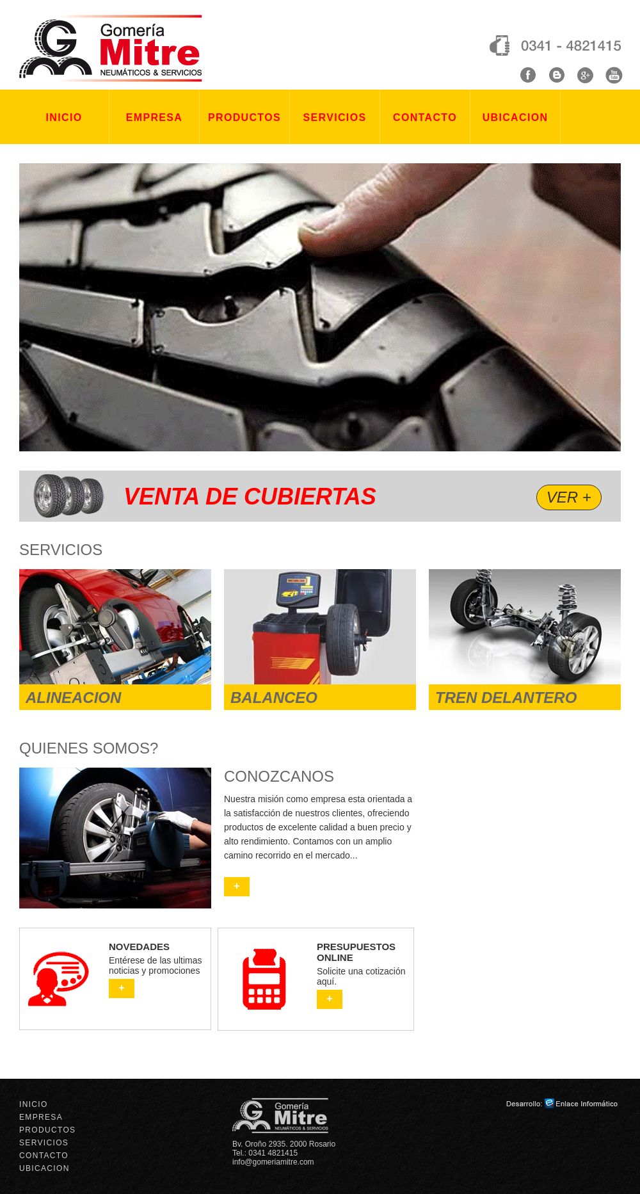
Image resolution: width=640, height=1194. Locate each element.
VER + (569, 497)
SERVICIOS (335, 117)
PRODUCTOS (244, 117)
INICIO (64, 117)
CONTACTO (425, 117)
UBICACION (515, 117)
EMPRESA (154, 117)
